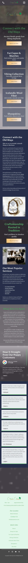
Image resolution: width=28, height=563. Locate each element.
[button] (24, 2)
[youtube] (16, 552)
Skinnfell (7, 293)
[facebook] (9, 552)
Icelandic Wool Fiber (10, 290)
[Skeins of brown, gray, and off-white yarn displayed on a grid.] (21, 487)
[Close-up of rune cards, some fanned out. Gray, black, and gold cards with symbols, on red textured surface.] (21, 474)
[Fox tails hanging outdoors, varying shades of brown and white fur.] (7, 474)
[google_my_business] (19, 552)
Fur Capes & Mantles (10, 286)
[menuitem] (14, 528)
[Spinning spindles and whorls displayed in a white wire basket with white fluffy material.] (7, 487)
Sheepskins (8, 292)
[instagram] (12, 552)
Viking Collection (9, 288)
